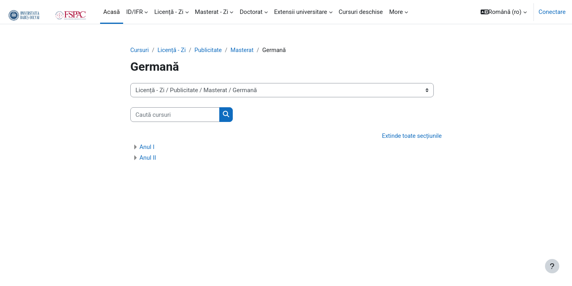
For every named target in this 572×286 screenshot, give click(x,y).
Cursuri (139, 50)
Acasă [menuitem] (111, 11)
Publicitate (210, 50)
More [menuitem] (396, 11)
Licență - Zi (172, 50)
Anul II (147, 158)
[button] (503, 12)
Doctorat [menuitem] (251, 11)
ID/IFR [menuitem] (134, 11)
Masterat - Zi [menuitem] (211, 11)
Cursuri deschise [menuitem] (361, 11)
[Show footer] (552, 266)
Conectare (552, 11)
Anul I (147, 147)
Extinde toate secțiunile (411, 136)
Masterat (245, 50)
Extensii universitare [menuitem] (300, 11)
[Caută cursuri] (175, 115)
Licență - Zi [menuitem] (168, 11)
